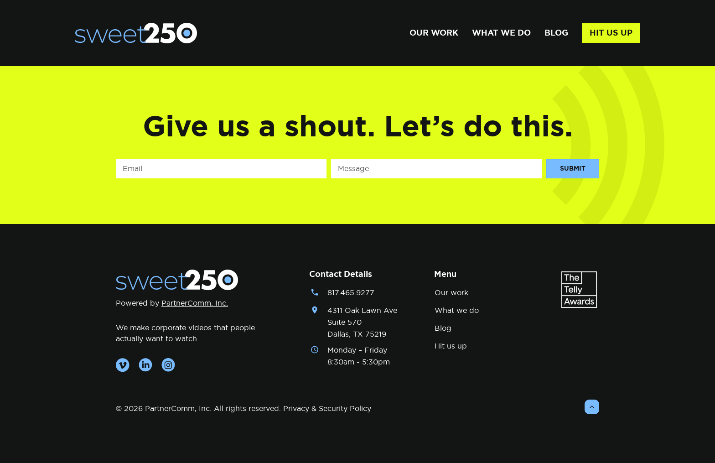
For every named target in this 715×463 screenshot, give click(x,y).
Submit (572, 169)
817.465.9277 (350, 293)
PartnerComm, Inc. (194, 303)
